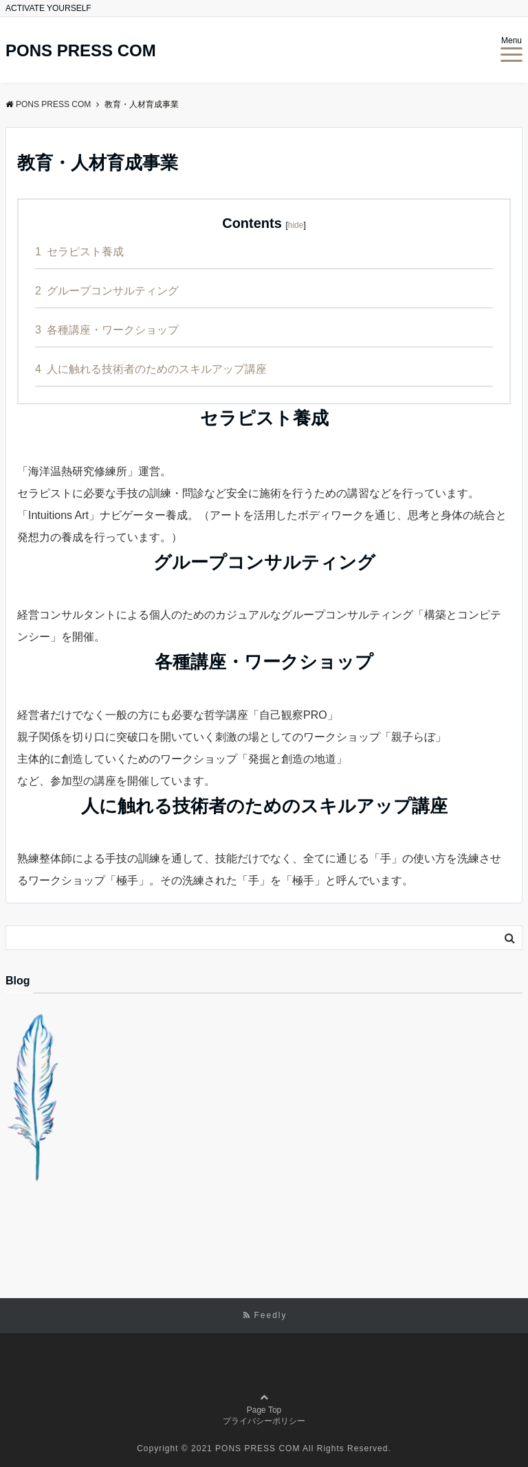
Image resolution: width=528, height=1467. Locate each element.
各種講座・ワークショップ (107, 330)
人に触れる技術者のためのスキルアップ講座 (151, 369)
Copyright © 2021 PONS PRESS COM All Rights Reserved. (264, 1448)
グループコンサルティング (107, 291)
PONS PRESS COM (81, 51)
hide (296, 225)
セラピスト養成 (79, 251)
